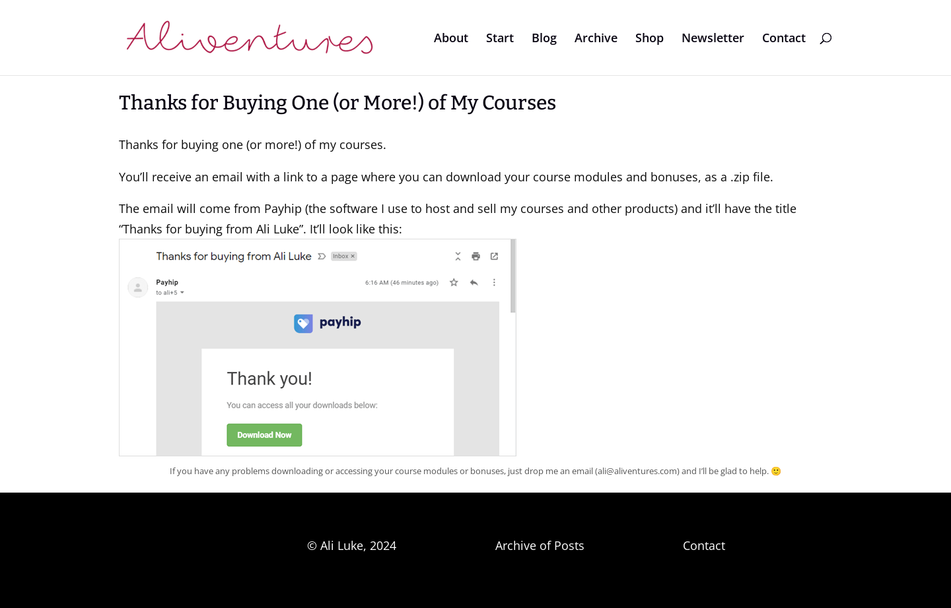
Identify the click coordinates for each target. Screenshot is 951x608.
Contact (784, 39)
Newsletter (713, 39)
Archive (596, 39)
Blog (544, 39)
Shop (649, 39)
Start (500, 39)
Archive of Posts (539, 545)
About (451, 39)
